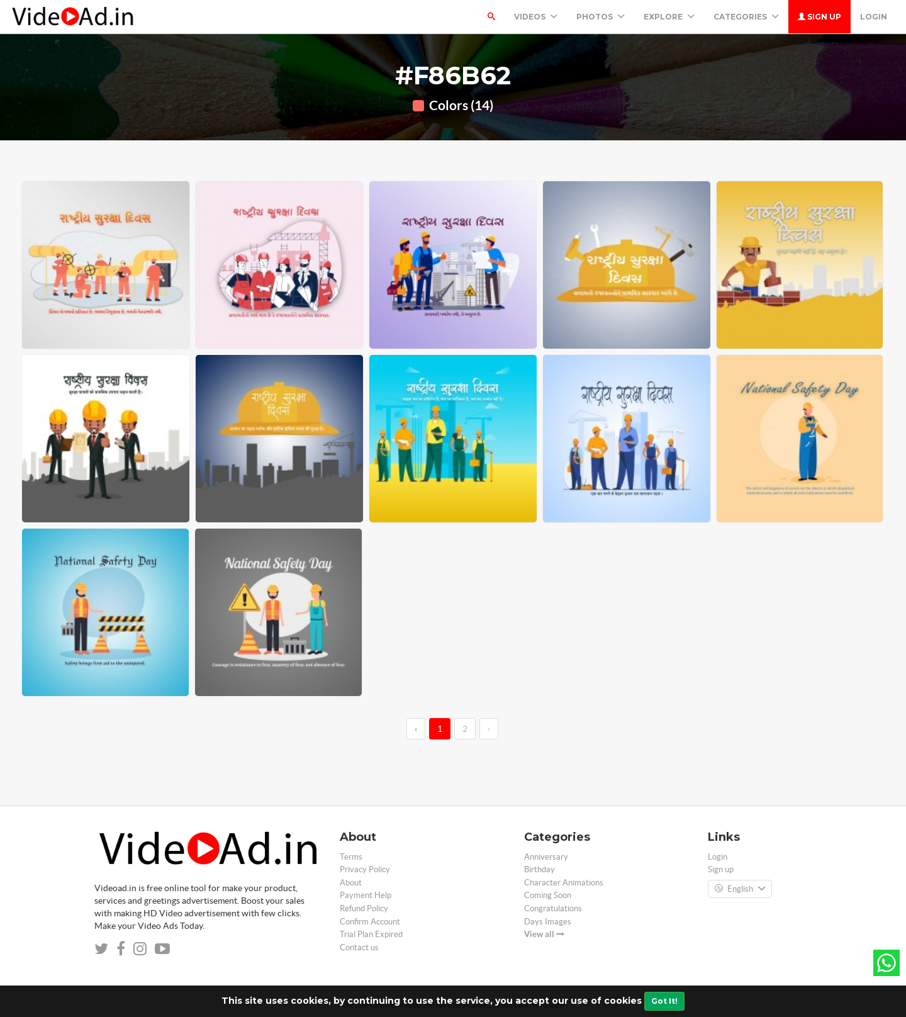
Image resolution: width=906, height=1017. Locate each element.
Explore (669, 16)
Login (873, 16)
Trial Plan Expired (371, 934)
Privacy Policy (365, 869)
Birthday (539, 869)
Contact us (359, 947)
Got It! (664, 1001)
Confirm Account (370, 921)
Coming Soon (547, 895)
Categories (746, 16)
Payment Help (365, 895)
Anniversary (546, 857)
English (740, 889)
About (351, 882)
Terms (351, 857)
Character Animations (563, 882)
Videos (535, 16)
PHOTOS (600, 16)
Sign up (819, 16)
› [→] (489, 729)
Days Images (547, 921)
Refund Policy (364, 908)
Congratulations (553, 908)
